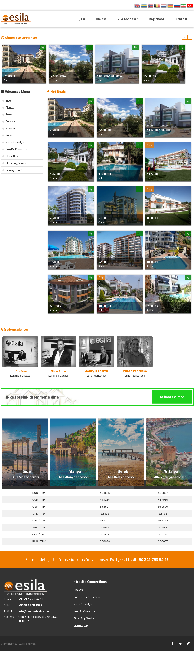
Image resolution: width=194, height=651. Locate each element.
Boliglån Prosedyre (14, 149)
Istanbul (8, 128)
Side (6, 100)
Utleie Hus (10, 156)
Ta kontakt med (171, 411)
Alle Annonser (127, 18)
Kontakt (181, 18)
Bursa (7, 135)
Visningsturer (12, 170)
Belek (7, 114)
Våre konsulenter (14, 329)
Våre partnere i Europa (87, 597)
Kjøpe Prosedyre (13, 142)
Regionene (157, 18)
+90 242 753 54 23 (115, 5)
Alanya (8, 107)
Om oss (101, 18)
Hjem (81, 18)
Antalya (8, 121)
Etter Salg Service (14, 163)
